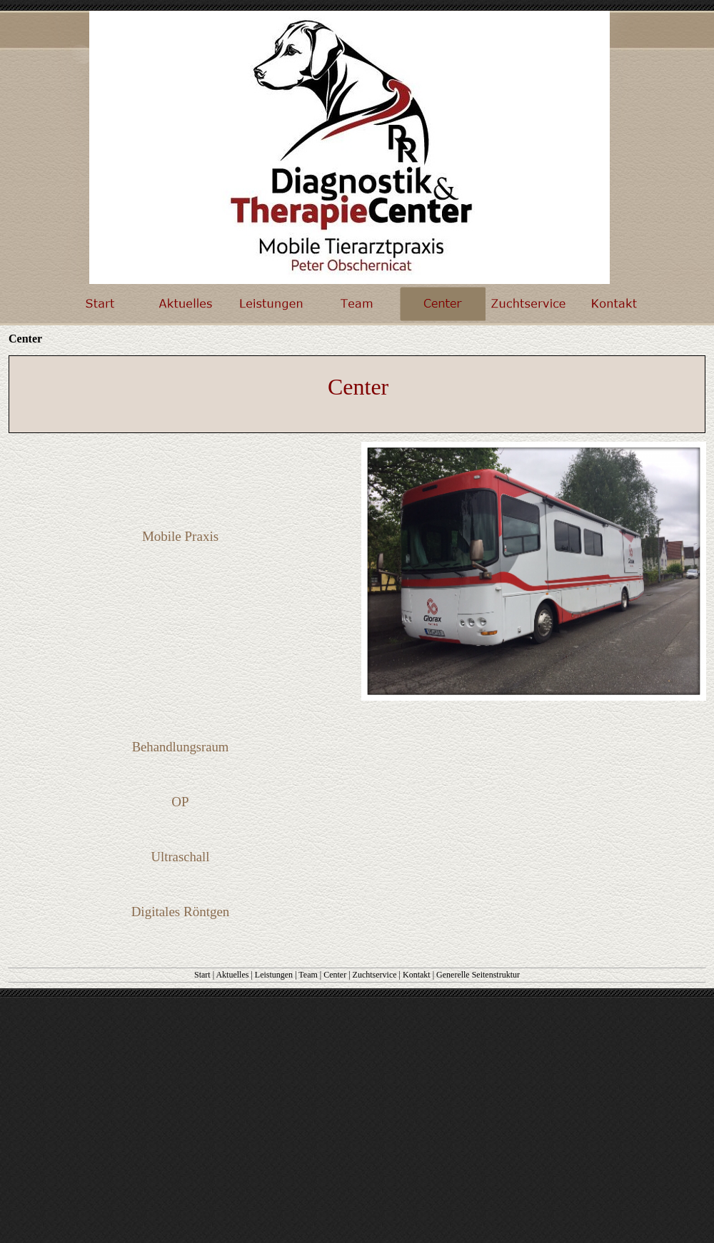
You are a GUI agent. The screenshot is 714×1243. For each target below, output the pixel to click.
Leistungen (274, 975)
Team (307, 975)
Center (334, 975)
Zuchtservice (375, 975)
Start (202, 975)
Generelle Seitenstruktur (478, 975)
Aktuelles (232, 975)
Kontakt (417, 975)
